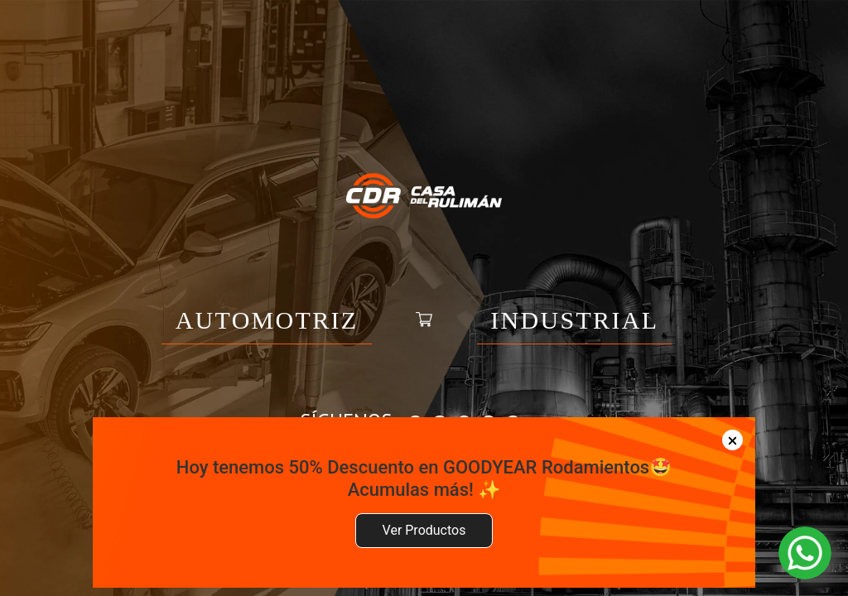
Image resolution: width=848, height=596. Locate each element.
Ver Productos (424, 530)
